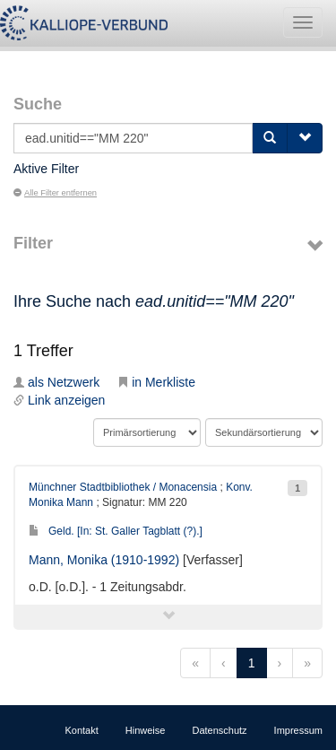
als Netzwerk (56, 382)
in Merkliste (156, 382)
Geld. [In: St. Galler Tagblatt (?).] (115, 531)
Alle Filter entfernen (55, 192)
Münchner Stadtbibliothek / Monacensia (123, 487)
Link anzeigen (59, 400)
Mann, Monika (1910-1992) (104, 560)
